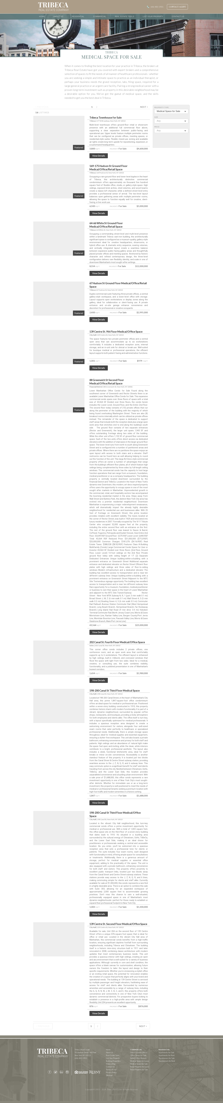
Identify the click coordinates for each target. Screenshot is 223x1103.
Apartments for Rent (167, 1055)
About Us (58, 16)
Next (144, 106)
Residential (78, 16)
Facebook (49, 1072)
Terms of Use (111, 1069)
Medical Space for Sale (139, 1064)
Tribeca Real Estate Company (52, 1053)
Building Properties (113, 1061)
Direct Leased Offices (138, 1052)
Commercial (99, 16)
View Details (98, 155)
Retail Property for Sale (139, 1069)
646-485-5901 (157, 7)
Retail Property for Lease (139, 1067)
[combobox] (171, 111)
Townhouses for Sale (167, 1058)
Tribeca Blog (110, 1064)
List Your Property (153, 16)
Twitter (55, 1072)
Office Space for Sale (138, 1055)
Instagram (67, 1072)
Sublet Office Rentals (138, 1058)
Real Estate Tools (124, 16)
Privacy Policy (111, 1072)
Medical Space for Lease (139, 1061)
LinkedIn (61, 1072)
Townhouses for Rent (167, 1061)
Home (42, 16)
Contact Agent (177, 6)
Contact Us (178, 16)
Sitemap (109, 1075)
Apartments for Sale (166, 1052)
